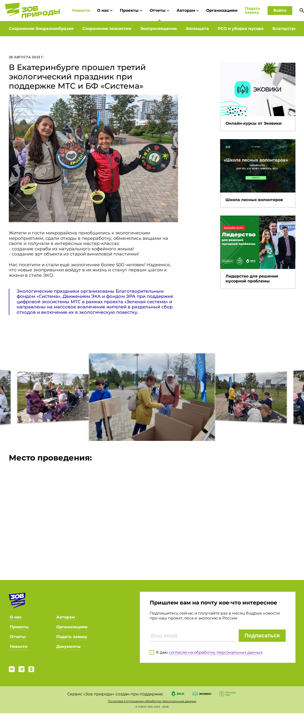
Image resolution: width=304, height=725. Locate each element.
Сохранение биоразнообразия (41, 28)
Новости (81, 10)
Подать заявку (252, 10)
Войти (279, 10)
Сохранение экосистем (106, 28)
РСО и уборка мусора (241, 28)
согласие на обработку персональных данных (215, 652)
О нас (105, 10)
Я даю (209, 652)
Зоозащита (197, 28)
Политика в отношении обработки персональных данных (152, 701)
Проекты (131, 10)
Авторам (188, 10)
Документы (68, 646)
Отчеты (159, 10)
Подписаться (262, 635)
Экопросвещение (158, 28)
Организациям (221, 10)
